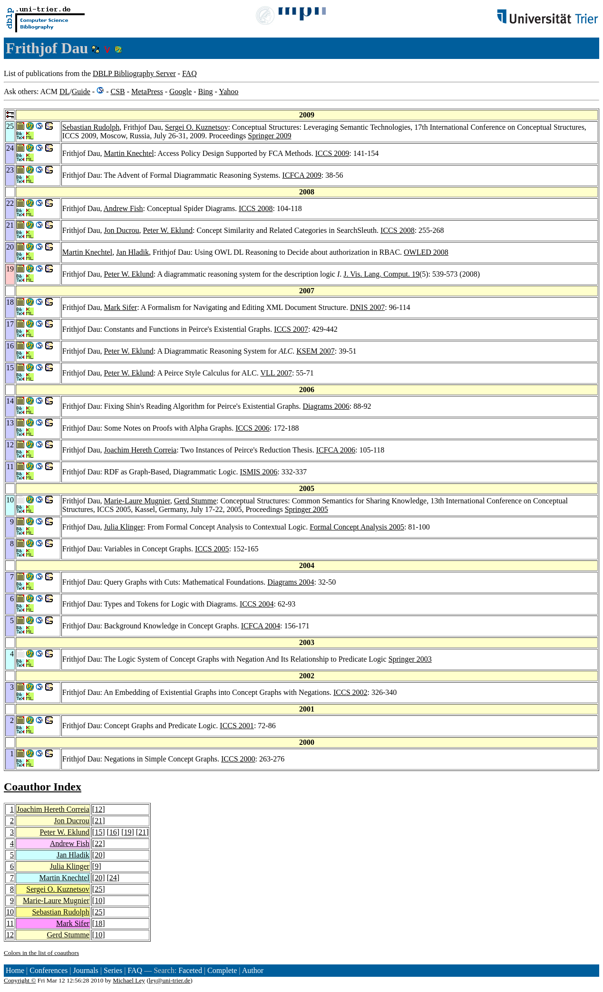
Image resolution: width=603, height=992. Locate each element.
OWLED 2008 (426, 252)
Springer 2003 (410, 659)
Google (180, 91)
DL (64, 91)
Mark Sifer (120, 307)
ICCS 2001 (237, 726)
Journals (85, 970)
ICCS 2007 (291, 329)
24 (113, 878)
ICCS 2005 (212, 549)
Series (113, 970)
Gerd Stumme (195, 501)
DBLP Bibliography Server (134, 73)
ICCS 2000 (238, 759)
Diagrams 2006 (326, 406)
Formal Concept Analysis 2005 (357, 527)
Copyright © (20, 980)
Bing (205, 91)
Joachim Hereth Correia (140, 450)
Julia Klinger (123, 527)
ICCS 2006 (252, 428)
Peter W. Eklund (168, 230)
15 (98, 832)
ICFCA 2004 (260, 626)
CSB (117, 91)
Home (15, 970)
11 (10, 923)
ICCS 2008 (256, 208)
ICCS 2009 (332, 153)
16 (113, 832)
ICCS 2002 (350, 692)
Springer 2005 (306, 509)
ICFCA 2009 (301, 175)
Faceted (190, 970)
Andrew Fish (123, 208)
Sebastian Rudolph (90, 127)
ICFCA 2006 (335, 450)
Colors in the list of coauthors (41, 952)
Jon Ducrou (121, 230)
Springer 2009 (269, 136)
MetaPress (147, 91)
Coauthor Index (42, 786)
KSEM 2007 (315, 351)
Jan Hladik (132, 252)
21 (98, 821)
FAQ (189, 73)
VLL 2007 (276, 373)
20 (98, 855)
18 (98, 923)
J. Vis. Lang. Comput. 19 (381, 274)
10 (98, 900)
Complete (222, 970)
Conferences (48, 970)
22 (98, 843)
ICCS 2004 (257, 604)
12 (98, 809)
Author (252, 970)
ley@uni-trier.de (169, 980)
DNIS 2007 (367, 307)
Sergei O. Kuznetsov (196, 127)
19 (127, 832)
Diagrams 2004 (290, 582)
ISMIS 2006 (259, 472)
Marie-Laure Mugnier (137, 501)
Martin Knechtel (129, 153)
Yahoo (228, 91)
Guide (81, 91)
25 (98, 889)
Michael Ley (129, 980)
